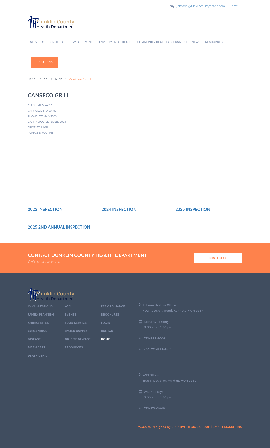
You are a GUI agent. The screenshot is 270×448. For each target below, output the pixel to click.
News (196, 42)
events (70, 314)
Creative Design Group (190, 427)
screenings (37, 331)
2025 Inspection (192, 209)
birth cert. (37, 347)
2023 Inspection (45, 209)
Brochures (110, 314)
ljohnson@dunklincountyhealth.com (200, 6)
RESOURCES (214, 42)
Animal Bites (38, 323)
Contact (108, 331)
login (105, 323)
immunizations (40, 306)
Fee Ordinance (113, 306)
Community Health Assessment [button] (162, 42)
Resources (74, 347)
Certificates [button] (58, 42)
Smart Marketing (227, 427)
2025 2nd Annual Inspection (59, 227)
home (105, 339)
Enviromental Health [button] (116, 42)
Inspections (52, 78)
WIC (76, 42)
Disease (34, 339)
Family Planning (41, 314)
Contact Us (218, 258)
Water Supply (76, 331)
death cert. (37, 355)
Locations (45, 62)
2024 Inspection (119, 209)
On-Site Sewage (78, 339)
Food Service (76, 323)
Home (233, 6)
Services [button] (37, 42)
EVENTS (88, 42)
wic (68, 306)
